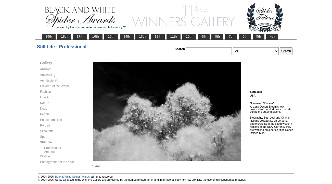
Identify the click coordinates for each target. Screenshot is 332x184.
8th (217, 36)
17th (80, 36)
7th (231, 36)
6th (245, 36)
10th (189, 36)
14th (127, 36)
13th (142, 36)
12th (158, 36)
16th (96, 36)
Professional (52, 148)
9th (204, 36)
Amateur (50, 152)
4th (272, 36)
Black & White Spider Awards (72, 176)
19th (49, 36)
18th (64, 36)
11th (173, 36)
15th (111, 36)
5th (258, 36)
